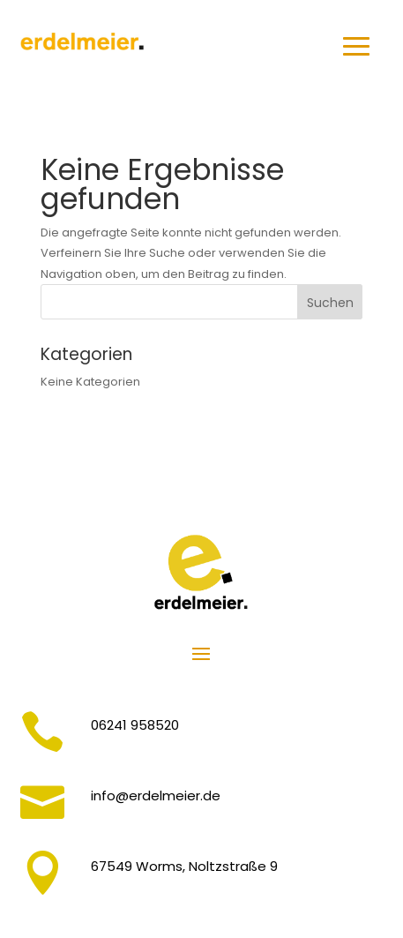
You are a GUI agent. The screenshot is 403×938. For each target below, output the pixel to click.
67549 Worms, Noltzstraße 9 (184, 866)
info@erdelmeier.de (155, 795)
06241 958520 (135, 725)
